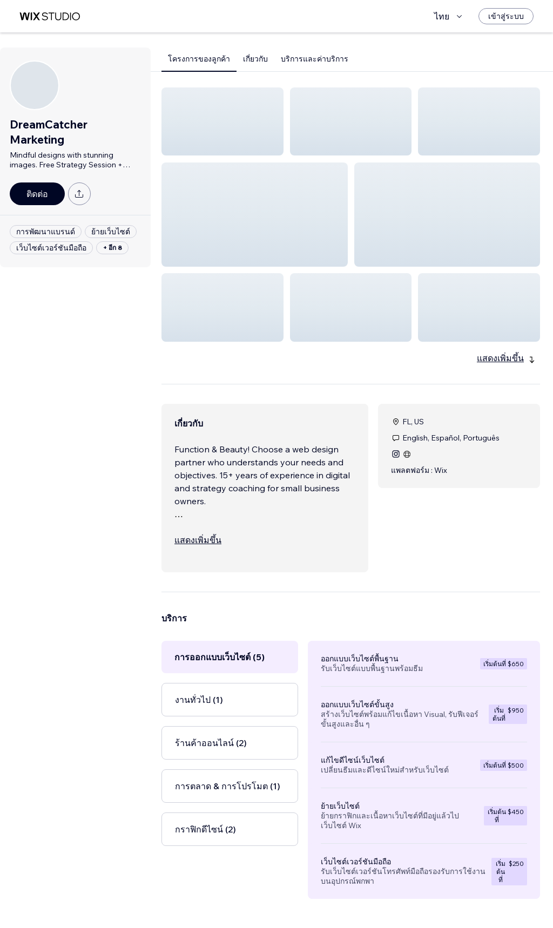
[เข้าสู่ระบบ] (506, 16)
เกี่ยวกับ (255, 59)
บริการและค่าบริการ (314, 59)
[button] (222, 121)
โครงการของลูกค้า (199, 59)
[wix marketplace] (49, 16)
